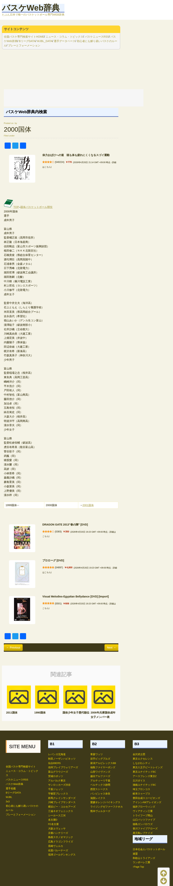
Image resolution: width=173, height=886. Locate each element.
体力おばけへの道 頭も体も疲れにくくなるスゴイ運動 (76, 155)
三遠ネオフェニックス (60, 811)
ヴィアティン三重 (143, 811)
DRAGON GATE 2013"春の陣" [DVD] (65, 524)
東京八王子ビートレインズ (148, 767)
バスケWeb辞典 (31, 7)
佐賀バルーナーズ (58, 850)
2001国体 (88, 505)
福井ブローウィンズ (144, 806)
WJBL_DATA (44, 41)
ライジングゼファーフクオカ (106, 806)
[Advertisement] (73, 97)
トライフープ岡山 (143, 815)
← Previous (13, 647)
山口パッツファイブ (144, 819)
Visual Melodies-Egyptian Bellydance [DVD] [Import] (75, 596)
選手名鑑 (11, 788)
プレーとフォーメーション (24, 45)
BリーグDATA (27, 41)
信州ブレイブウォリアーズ (63, 767)
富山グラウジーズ (58, 772)
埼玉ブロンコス (141, 789)
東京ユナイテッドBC (144, 772)
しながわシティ (141, 763)
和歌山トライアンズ (144, 858)
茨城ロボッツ (55, 776)
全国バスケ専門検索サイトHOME (24, 36)
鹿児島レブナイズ (143, 833)
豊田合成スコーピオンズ (146, 798)
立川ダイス (139, 780)
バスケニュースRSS (97, 36)
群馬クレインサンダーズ (62, 798)
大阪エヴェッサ (57, 828)
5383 (58, 531)
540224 (59, 162)
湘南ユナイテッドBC (144, 785)
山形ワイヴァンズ (100, 772)
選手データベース (64, 41)
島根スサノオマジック (60, 837)
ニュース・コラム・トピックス (64, 36)
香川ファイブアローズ (145, 828)
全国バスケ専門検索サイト (21, 766)
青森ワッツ (96, 754)
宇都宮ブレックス (58, 793)
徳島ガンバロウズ (143, 824)
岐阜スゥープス (141, 793)
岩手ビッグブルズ (100, 758)
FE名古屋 (53, 824)
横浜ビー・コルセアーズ (62, 806)
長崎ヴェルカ (55, 846)
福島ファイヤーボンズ (102, 767)
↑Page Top (138, 866)
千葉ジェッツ (55, 789)
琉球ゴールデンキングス (62, 854)
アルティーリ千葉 (100, 780)
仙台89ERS (54, 763)
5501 (58, 603)
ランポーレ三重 (141, 862)
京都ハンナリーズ (58, 833)
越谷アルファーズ (100, 776)
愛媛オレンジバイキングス (105, 802)
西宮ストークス (99, 789)
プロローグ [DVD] (53, 560)
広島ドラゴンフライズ (60, 841)
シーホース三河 (57, 815)
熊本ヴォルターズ (100, 811)
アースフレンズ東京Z (145, 776)
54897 (59, 567)
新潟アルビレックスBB (103, 763)
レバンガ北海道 (57, 754)
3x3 (8, 801)
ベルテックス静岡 (100, 785)
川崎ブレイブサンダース (62, 802)
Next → (111, 647)
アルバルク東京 (57, 780)
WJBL (9, 797)
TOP (11, 207)
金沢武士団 (139, 754)
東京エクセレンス (143, 758)
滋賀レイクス (97, 798)
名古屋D (52, 819)
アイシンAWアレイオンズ (147, 802)
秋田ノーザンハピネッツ (62, 758)
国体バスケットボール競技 (36, 207)
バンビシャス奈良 (100, 793)
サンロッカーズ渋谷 (59, 785)
